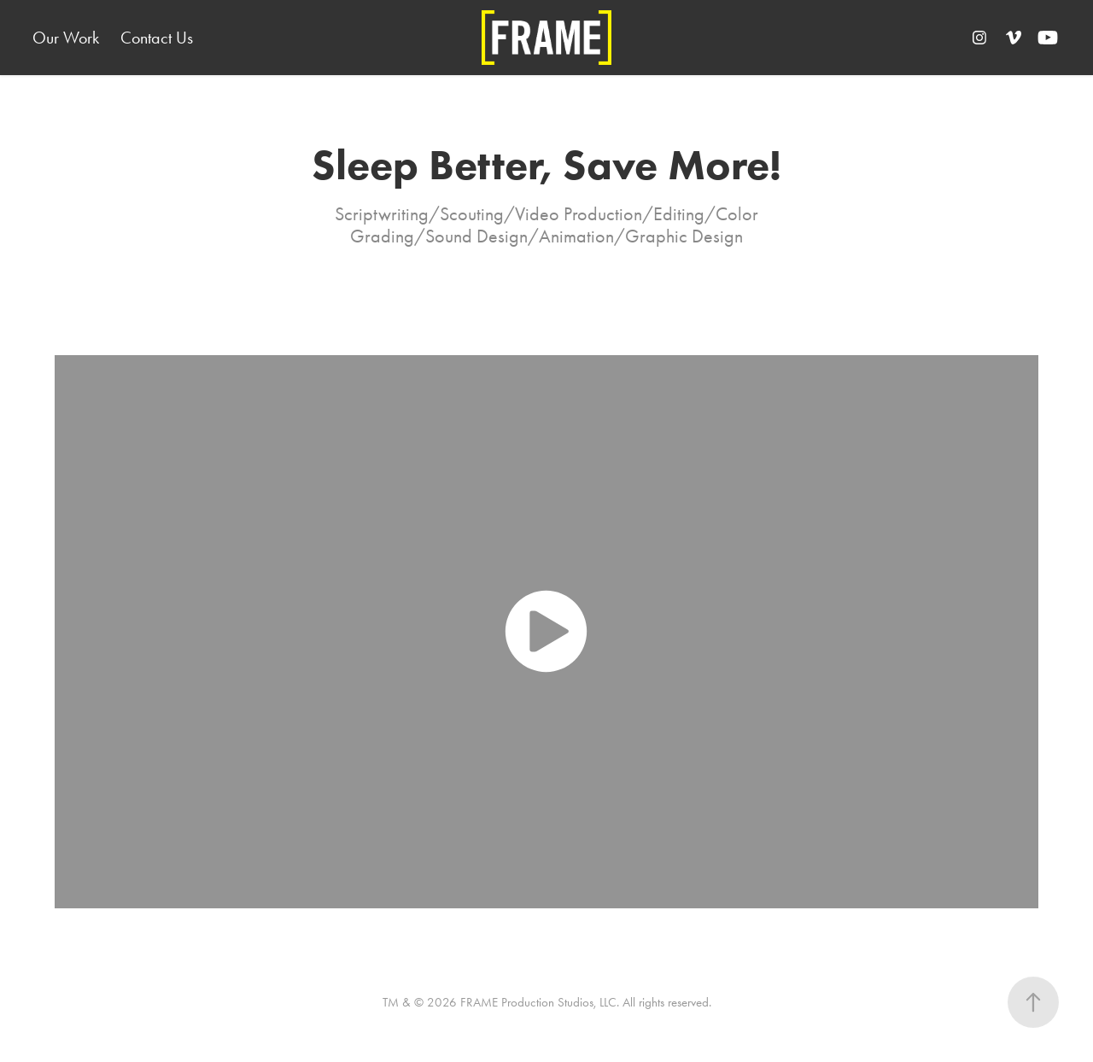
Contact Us (156, 37)
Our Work (65, 37)
